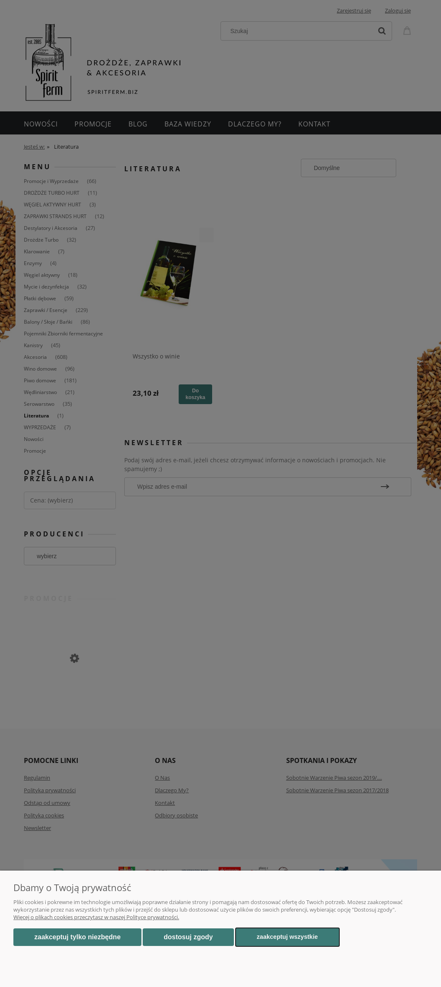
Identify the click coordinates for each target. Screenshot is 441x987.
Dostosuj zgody (188, 937)
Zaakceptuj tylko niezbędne (77, 937)
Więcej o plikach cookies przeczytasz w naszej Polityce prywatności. (96, 917)
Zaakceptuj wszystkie (287, 936)
